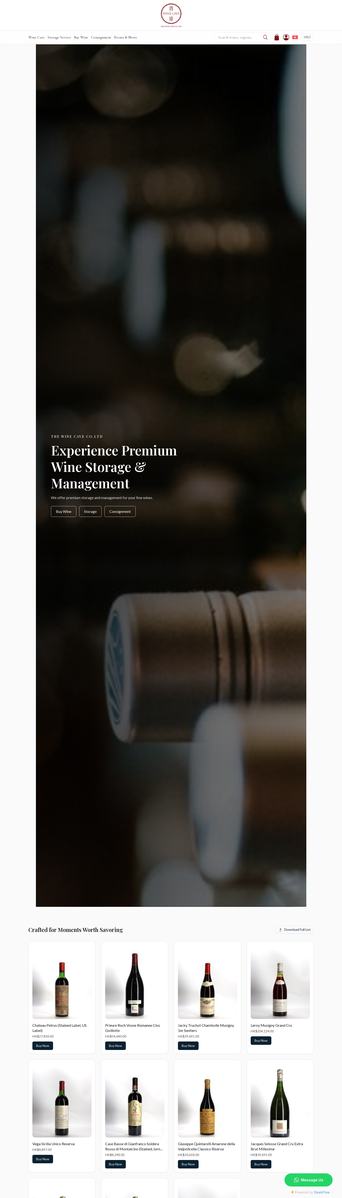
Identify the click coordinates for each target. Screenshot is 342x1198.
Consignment (101, 37)
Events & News (125, 37)
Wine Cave (36, 37)
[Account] (286, 37)
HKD (307, 37)
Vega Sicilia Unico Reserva (53, 1143)
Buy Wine (81, 37)
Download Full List (295, 929)
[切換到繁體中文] (295, 37)
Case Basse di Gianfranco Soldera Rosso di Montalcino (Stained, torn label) (132, 1148)
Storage (90, 511)
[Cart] (276, 37)
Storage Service (59, 37)
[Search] (265, 37)
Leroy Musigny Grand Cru (271, 1025)
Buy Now (42, 1046)
